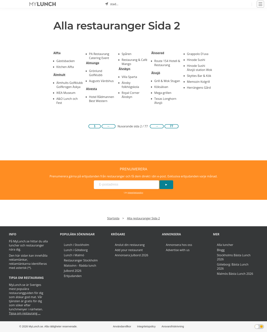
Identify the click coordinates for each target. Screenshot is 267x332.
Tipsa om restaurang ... (24, 313)
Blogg (221, 250)
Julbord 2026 (72, 271)
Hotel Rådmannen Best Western (101, 99)
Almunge (92, 63)
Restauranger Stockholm (81, 260)
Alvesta (91, 89)
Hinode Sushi (196, 60)
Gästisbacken (65, 61)
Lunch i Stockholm (76, 245)
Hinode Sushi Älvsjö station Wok (199, 68)
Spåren (126, 54)
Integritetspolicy (135, 192)
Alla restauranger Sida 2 (143, 218)
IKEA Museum (65, 93)
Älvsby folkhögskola (130, 85)
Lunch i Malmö (74, 255)
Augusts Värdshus (101, 81)
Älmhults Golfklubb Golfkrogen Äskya (69, 85)
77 (171, 126)
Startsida (113, 218)
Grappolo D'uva (197, 54)
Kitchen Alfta (65, 67)
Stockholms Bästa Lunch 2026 (233, 257)
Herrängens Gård (199, 88)
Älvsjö (155, 73)
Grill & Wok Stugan (167, 81)
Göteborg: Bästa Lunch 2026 (232, 266)
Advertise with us (177, 250)
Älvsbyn (124, 69)
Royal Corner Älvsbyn (130, 95)
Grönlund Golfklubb (96, 73)
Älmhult (59, 75)
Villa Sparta (129, 77)
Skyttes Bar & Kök (199, 76)
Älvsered (157, 53)
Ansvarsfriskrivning (172, 326)
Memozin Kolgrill (198, 82)
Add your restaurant (129, 250)
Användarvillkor (122, 326)
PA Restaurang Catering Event (99, 56)
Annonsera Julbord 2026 (131, 255)
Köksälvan (161, 87)
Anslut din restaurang (130, 245)
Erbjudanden (73, 276)
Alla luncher (225, 245)
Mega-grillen (162, 93)
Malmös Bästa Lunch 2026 (235, 274)
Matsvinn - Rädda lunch (80, 265)
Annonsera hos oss (179, 245)
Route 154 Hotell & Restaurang (167, 63)
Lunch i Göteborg (76, 250)
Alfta (57, 53)
